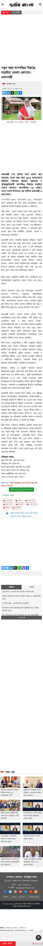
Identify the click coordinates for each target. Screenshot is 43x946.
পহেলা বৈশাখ (32, 504)
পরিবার (13, 897)
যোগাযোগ (22, 897)
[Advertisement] (21, 41)
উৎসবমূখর (16, 508)
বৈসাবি (19, 501)
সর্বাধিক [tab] (31, 587)
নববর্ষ (6, 508)
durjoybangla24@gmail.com (25, 887)
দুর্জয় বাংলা (18, 904)
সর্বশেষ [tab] (11, 587)
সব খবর (21, 617)
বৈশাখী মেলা (30, 501)
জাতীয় (16, 12)
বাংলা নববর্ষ (6, 191)
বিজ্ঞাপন (5, 897)
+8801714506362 (24, 884)
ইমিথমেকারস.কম (24, 906)
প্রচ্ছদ (6, 12)
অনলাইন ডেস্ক (11, 84)
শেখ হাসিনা (7, 501)
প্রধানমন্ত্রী (19, 504)
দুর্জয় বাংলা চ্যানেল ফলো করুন (21, 489)
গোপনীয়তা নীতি (33, 897)
